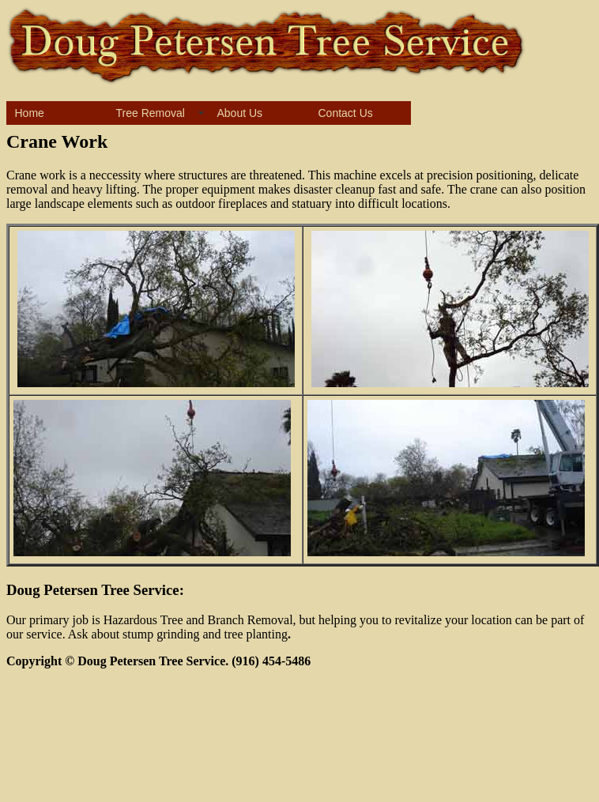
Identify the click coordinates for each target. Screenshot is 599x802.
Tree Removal (150, 113)
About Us (240, 113)
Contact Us (345, 113)
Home (29, 113)
